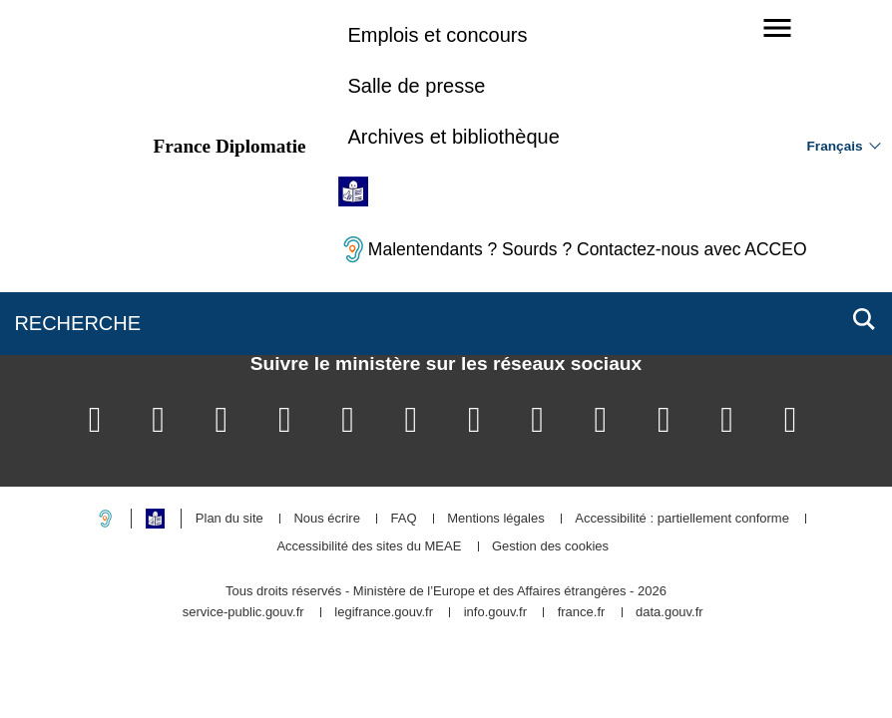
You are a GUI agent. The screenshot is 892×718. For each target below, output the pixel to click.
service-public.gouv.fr (243, 612)
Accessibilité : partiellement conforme (682, 519)
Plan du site (229, 519)
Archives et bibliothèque (453, 137)
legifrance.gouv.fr (383, 612)
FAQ (403, 519)
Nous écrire (326, 519)
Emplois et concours (437, 35)
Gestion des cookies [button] (550, 546)
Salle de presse (416, 86)
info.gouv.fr (495, 612)
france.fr (582, 612)
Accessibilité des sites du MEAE (368, 546)
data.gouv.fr (669, 612)
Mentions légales (496, 519)
